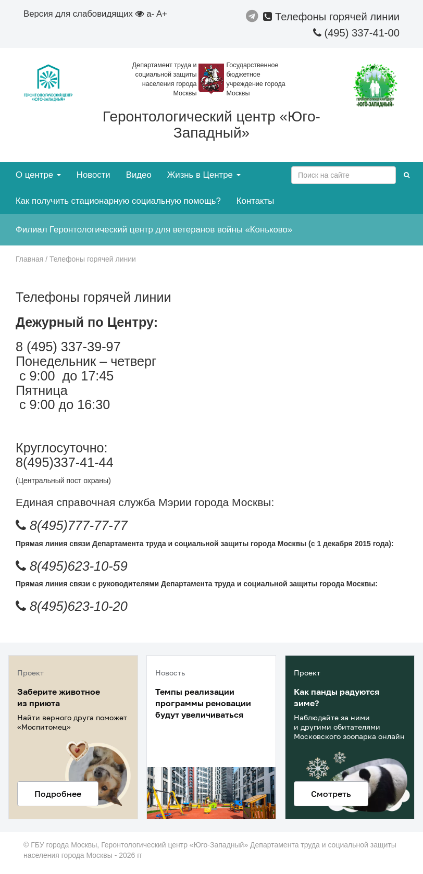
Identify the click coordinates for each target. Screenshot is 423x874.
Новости (93, 175)
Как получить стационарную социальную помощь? (118, 201)
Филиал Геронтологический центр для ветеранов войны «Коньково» (154, 230)
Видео (139, 175)
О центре (38, 175)
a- (150, 14)
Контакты (255, 201)
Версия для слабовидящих (83, 14)
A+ (161, 14)
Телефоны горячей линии (331, 16)
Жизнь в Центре (204, 175)
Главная (29, 259)
